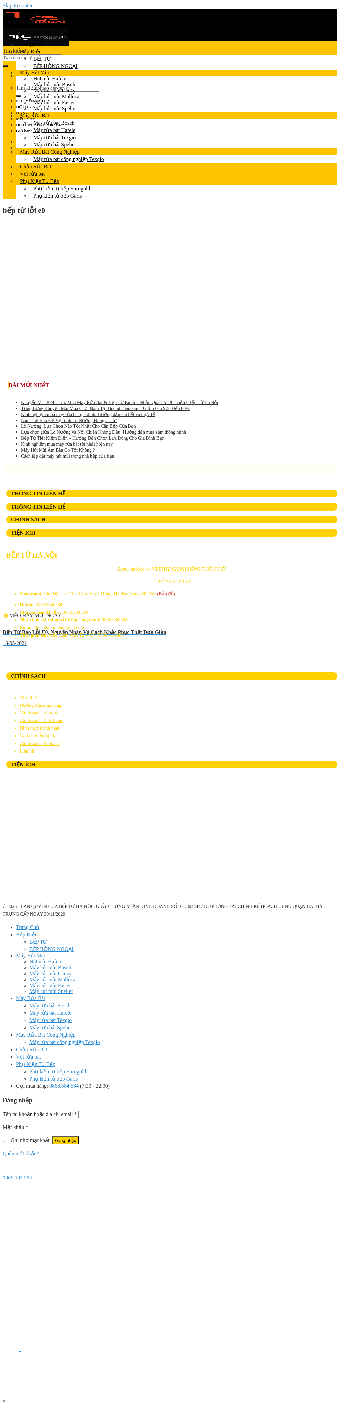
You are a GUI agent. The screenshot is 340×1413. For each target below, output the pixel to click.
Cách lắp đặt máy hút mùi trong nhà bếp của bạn (67, 456)
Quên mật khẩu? (21, 1153)
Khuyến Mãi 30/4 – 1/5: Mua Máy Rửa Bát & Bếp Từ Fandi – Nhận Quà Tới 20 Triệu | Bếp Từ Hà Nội (119, 402)
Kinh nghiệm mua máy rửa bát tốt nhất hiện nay (67, 444)
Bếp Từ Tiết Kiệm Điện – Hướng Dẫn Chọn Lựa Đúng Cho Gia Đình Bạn (92, 438)
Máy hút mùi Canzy (54, 90)
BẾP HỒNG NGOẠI (55, 66)
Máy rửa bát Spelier (54, 144)
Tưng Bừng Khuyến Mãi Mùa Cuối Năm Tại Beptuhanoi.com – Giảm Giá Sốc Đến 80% (105, 408)
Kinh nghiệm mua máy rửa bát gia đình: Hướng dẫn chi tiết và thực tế (88, 414)
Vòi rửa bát (32, 174)
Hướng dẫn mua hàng (40, 705)
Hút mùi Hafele (49, 78)
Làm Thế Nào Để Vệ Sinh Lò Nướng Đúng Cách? (69, 420)
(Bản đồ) (166, 593)
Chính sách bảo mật (38, 712)
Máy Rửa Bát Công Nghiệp (50, 152)
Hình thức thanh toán (39, 728)
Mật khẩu (15, 1127)
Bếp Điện (31, 51)
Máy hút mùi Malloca (56, 96)
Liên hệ (27, 751)
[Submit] (5, 66)
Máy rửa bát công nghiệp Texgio (68, 159)
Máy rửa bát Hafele (54, 130)
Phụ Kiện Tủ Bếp (39, 181)
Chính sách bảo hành (39, 743)
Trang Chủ (31, 44)
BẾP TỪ (42, 59)
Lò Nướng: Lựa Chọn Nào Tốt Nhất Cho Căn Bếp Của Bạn (78, 426)
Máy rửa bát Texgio (54, 137)
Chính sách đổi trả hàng (42, 720)
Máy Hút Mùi (34, 72)
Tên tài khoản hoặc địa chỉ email (40, 1114)
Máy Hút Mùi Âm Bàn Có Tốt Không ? (58, 450)
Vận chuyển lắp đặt (39, 735)
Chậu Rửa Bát (35, 166)
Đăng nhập (65, 1140)
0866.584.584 (64, 1086)
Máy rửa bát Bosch (53, 123)
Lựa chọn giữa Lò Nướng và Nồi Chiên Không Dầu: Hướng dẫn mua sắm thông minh (103, 432)
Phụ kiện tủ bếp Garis (57, 196)
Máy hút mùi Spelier (55, 108)
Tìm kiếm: (14, 51)
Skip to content (19, 5)
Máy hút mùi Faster (54, 102)
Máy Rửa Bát (34, 115)
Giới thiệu (30, 697)
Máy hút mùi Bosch (54, 84)
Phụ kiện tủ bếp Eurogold (61, 188)
